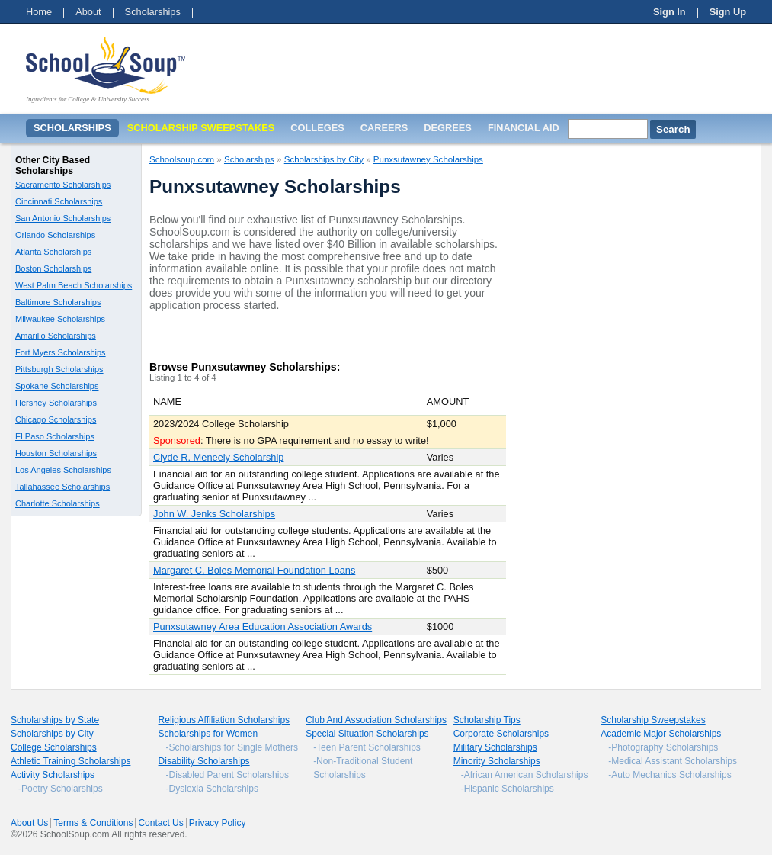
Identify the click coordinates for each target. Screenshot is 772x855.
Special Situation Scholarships (367, 733)
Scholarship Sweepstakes (653, 720)
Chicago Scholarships (55, 419)
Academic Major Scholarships (661, 733)
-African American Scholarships (524, 775)
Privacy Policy (217, 823)
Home (39, 12)
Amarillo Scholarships (55, 335)
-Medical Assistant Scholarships (672, 761)
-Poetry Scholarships (60, 788)
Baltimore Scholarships (58, 302)
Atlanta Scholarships (53, 251)
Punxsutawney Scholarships (428, 159)
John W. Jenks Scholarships (214, 513)
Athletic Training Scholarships (70, 761)
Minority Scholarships (496, 761)
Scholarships (153, 12)
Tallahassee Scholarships (62, 486)
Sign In (669, 12)
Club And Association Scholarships (376, 720)
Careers (384, 127)
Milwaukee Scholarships (60, 318)
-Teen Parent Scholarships (367, 747)
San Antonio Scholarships (63, 218)
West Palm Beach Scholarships (73, 285)
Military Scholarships (495, 747)
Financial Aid (523, 127)
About (88, 12)
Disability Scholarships (204, 761)
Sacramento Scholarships (63, 184)
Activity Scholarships (52, 775)
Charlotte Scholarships (57, 503)
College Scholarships (54, 747)
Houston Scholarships (56, 453)
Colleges (317, 127)
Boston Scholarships (53, 268)
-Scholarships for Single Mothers (232, 747)
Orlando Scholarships (55, 234)
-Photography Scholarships (663, 747)
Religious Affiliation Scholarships (224, 720)
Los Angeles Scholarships (63, 469)
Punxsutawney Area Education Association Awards (262, 626)
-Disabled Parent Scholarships (227, 775)
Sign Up (728, 12)
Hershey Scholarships (56, 402)
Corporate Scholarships (501, 733)
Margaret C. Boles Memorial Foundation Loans (254, 570)
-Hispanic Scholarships (507, 788)
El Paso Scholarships (54, 436)
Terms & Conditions (93, 823)
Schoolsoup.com (181, 159)
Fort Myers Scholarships (60, 352)
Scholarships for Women (208, 733)
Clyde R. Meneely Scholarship (218, 457)
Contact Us (160, 823)
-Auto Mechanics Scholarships (669, 775)
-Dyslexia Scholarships (212, 788)
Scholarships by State (55, 720)
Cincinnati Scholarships (58, 201)
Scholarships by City (324, 159)
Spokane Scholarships (56, 386)
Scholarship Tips (487, 720)
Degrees (448, 127)
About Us (29, 823)
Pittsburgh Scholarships (59, 369)
